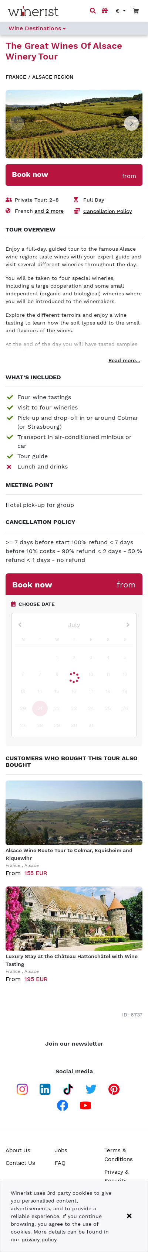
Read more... (124, 360)
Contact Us (20, 1163)
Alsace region (52, 77)
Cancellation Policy (107, 211)
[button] (131, 123)
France (16, 77)
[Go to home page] (33, 11)
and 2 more (49, 211)
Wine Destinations (37, 28)
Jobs (61, 1150)
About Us (18, 1150)
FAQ (60, 1163)
